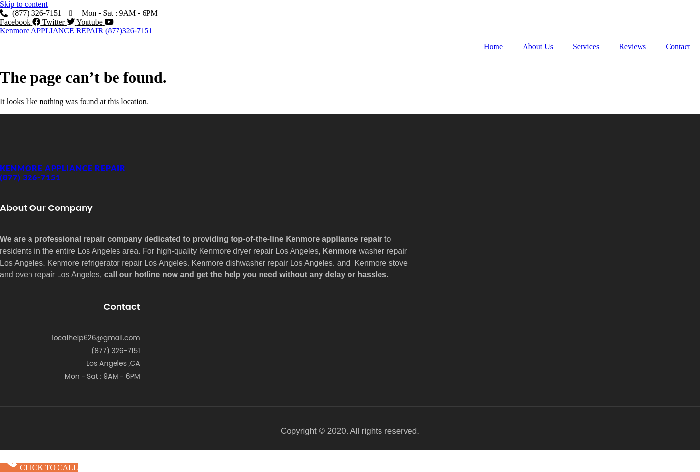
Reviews (632, 46)
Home (493, 46)
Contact (678, 46)
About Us (538, 46)
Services (586, 46)
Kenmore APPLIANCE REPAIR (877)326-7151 (76, 31)
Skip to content (24, 4)
